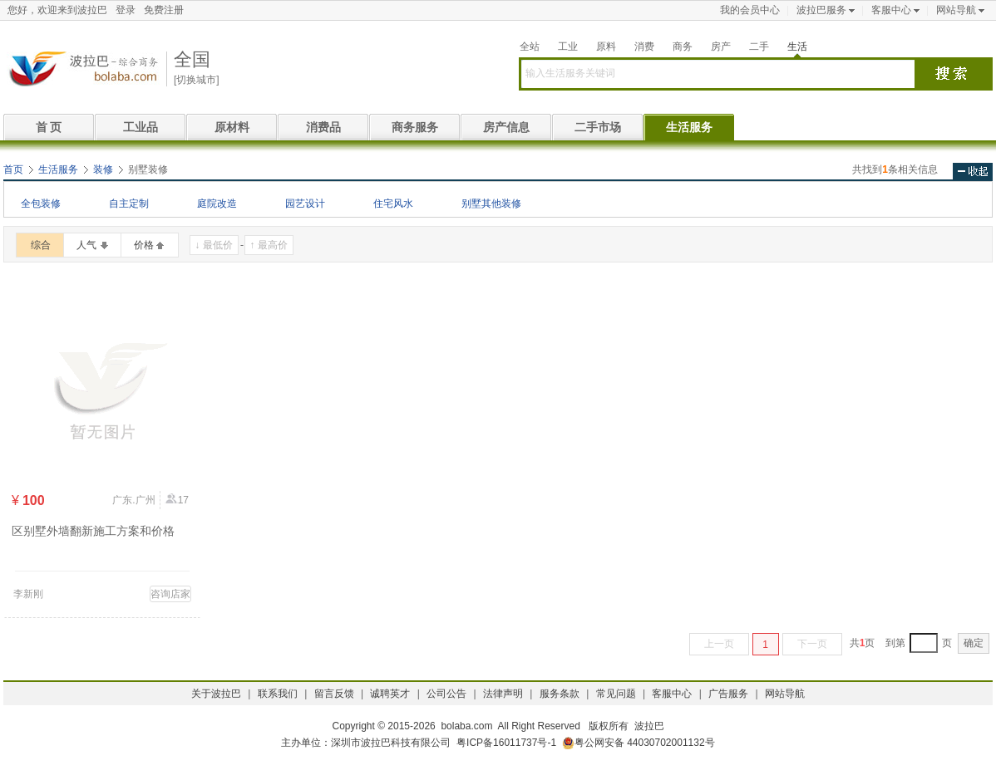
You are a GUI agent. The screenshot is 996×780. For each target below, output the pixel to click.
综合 (41, 245)
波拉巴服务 (821, 10)
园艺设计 (305, 203)
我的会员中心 (750, 10)
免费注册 (164, 10)
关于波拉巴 (216, 693)
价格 (144, 245)
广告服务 (728, 693)
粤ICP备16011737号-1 (506, 742)
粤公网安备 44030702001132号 (638, 743)
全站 (530, 46)
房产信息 (506, 127)
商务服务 (415, 127)
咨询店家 (170, 594)
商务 (683, 46)
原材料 (231, 127)
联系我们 (278, 693)
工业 (568, 46)
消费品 (323, 127)
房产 (721, 46)
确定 (974, 643)
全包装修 (41, 203)
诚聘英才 (390, 693)
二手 (759, 46)
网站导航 (956, 10)
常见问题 (616, 693)
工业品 (140, 127)
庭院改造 (217, 203)
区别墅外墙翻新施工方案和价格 (93, 530)
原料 (606, 46)
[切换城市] (196, 80)
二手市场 (597, 127)
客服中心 (891, 10)
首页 (13, 169)
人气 (86, 245)
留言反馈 (334, 693)
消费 (644, 46)
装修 (103, 169)
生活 (797, 46)
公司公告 (446, 693)
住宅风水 (393, 203)
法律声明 (503, 693)
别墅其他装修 (491, 203)
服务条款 (559, 693)
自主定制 (129, 203)
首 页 (49, 127)
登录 (126, 10)
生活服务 (689, 127)
